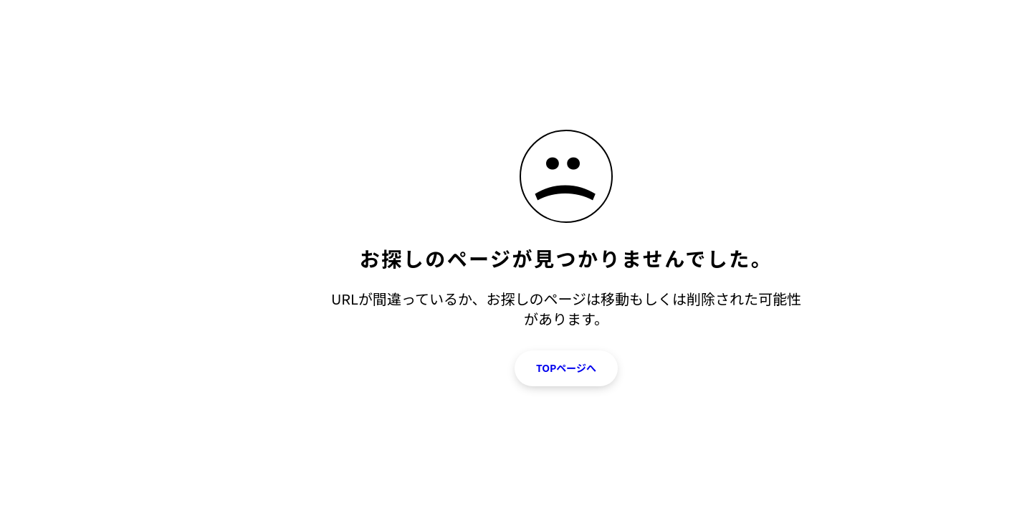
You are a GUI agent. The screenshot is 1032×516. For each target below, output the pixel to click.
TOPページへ (566, 367)
